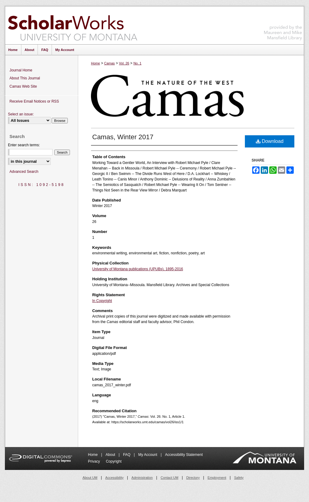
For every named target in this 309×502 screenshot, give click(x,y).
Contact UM (169, 477)
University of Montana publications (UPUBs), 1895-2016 (137, 269)
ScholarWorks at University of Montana (72, 25)
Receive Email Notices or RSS (34, 101)
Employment (217, 477)
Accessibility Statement (184, 455)
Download (270, 141)
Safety (239, 477)
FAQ (127, 455)
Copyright (114, 461)
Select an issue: (21, 114)
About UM (89, 477)
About (111, 455)
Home (95, 63)
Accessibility (114, 477)
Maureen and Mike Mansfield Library (283, 24)
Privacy (94, 461)
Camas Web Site (23, 86)
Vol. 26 (124, 63)
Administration (142, 477)
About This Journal (24, 78)
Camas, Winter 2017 (123, 137)
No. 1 (137, 63)
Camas (109, 63)
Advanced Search (23, 171)
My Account (148, 455)
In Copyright (102, 301)
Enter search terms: (24, 145)
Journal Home (20, 70)
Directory (193, 477)
